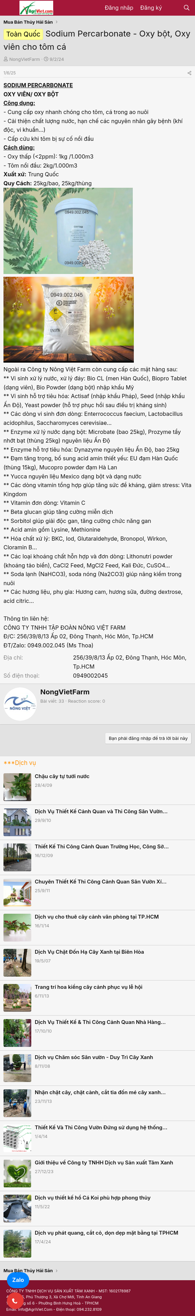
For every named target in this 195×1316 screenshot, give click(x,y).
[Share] (189, 72)
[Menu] (9, 8)
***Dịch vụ (19, 762)
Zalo (18, 1279)
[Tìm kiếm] (186, 8)
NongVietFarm (24, 59)
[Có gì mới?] (172, 8)
